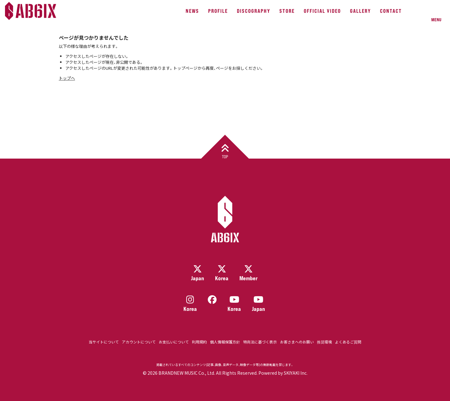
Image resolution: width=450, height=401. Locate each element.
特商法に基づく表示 (260, 341)
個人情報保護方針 (225, 341)
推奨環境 (324, 341)
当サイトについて (104, 341)
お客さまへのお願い (297, 341)
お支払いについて (174, 341)
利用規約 (199, 341)
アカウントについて (139, 341)
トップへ (67, 78)
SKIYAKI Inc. (296, 373)
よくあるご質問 (348, 341)
